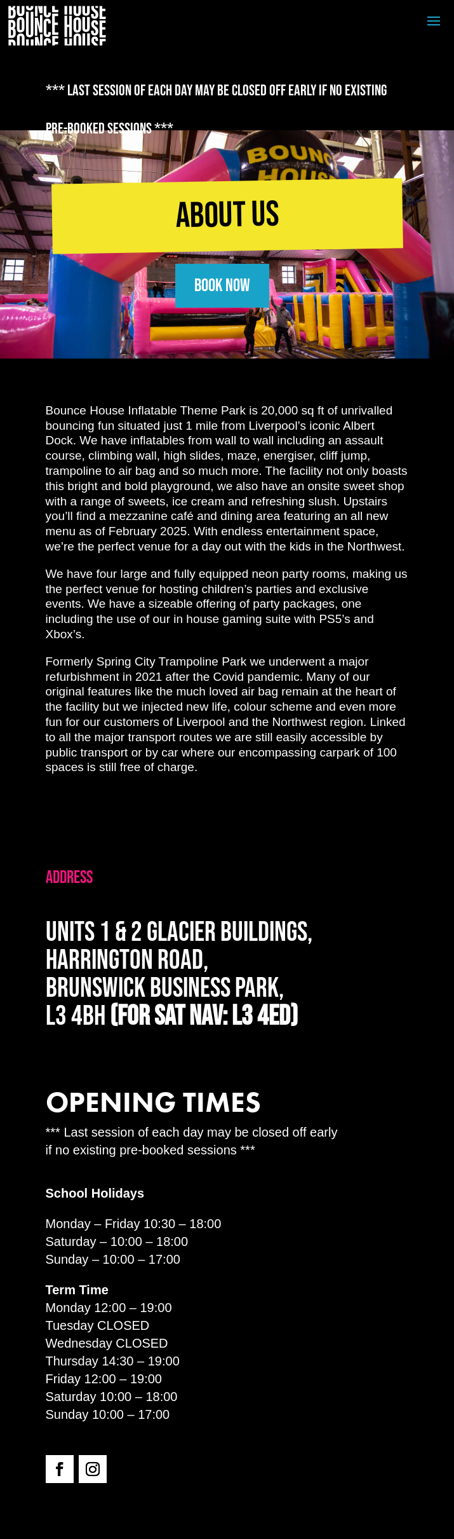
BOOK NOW (222, 285)
